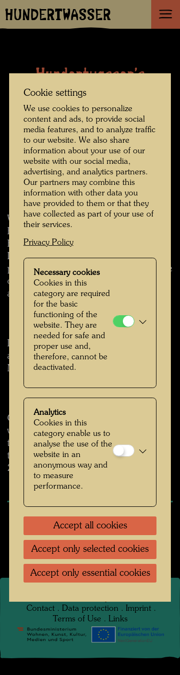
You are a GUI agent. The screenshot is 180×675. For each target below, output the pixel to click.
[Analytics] (123, 451)
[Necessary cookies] (123, 321)
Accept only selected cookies (90, 549)
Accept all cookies (90, 526)
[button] (142, 323)
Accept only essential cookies (90, 573)
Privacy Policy (48, 243)
